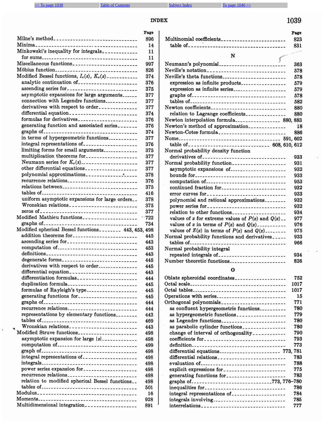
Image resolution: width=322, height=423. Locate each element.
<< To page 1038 (49, 5)
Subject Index (180, 5)
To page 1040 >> (237, 5)
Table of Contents (115, 5)
